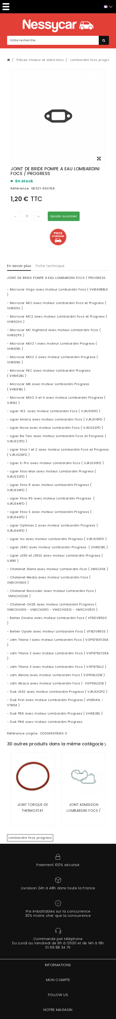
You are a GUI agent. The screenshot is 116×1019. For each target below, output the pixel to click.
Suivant (105, 744)
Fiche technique (50, 265)
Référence (20, 188)
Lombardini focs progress (30, 837)
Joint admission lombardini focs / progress (83, 810)
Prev (98, 744)
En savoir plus (19, 265)
